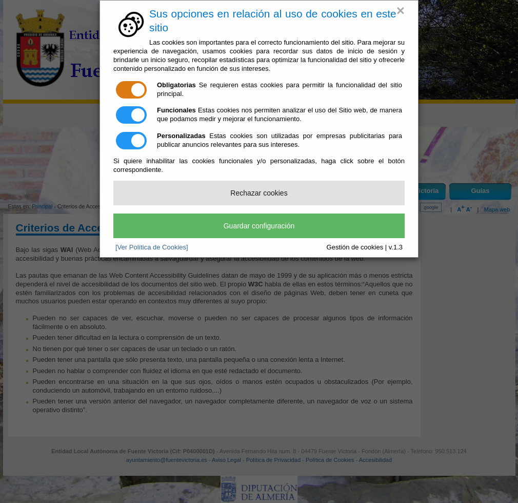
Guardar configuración (259, 226)
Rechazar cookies (258, 193)
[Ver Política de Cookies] (151, 247)
